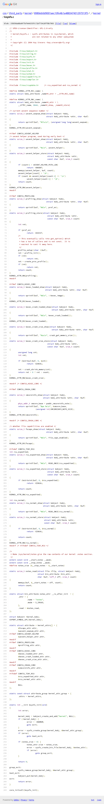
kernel (28, 13)
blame (73, 23)
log (65, 23)
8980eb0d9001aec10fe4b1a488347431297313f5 (61, 13)
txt (92, 800)
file (58, 23)
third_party (15, 13)
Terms (31, 800)
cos (5, 13)
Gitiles (16, 800)
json (99, 800)
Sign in (98, 4)
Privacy (24, 800)
